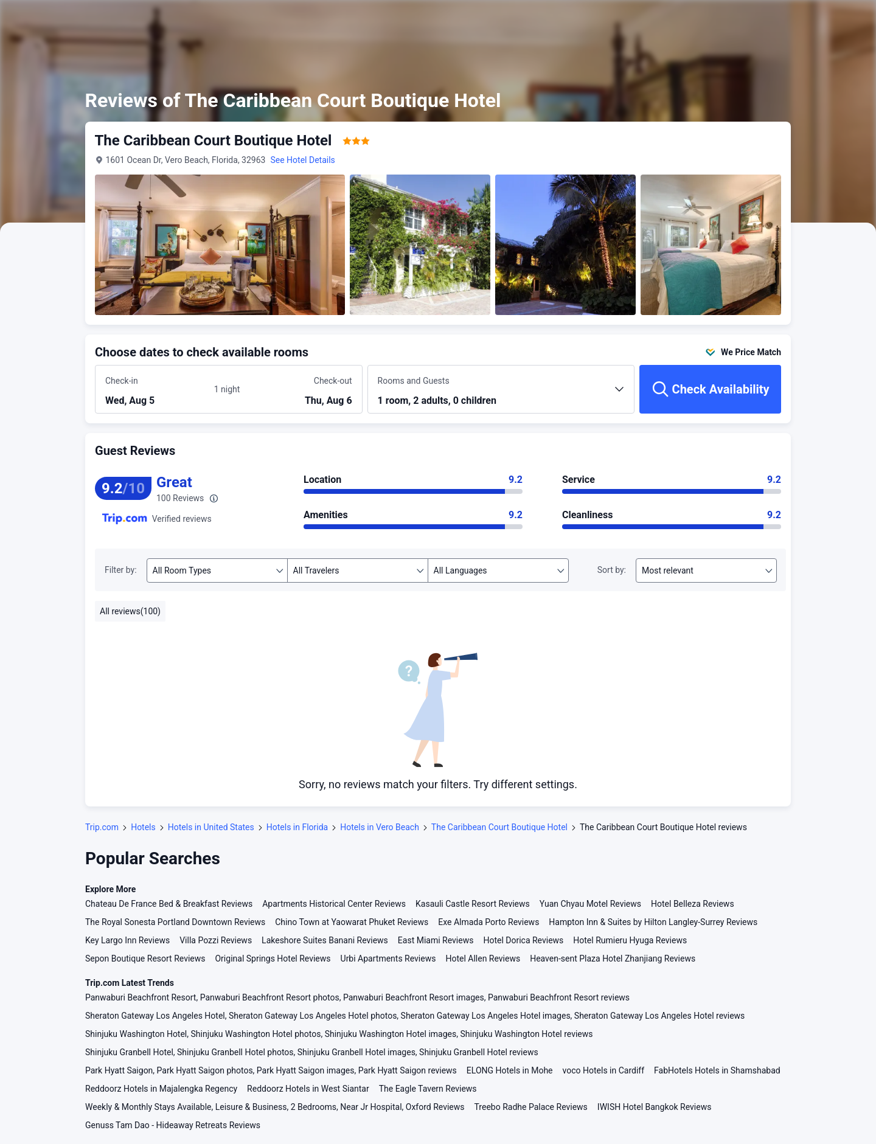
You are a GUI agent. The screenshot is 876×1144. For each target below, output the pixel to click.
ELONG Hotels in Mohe (510, 1070)
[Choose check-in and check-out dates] (155, 389)
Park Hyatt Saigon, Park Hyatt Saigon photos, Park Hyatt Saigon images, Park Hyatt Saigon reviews (271, 1070)
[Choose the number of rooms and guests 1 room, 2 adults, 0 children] (501, 394)
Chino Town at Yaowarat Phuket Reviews (351, 922)
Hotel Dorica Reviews (523, 940)
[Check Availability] (710, 389)
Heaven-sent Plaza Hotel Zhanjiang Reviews (612, 958)
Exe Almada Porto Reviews (488, 922)
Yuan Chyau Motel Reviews (590, 904)
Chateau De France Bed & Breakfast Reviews (168, 904)
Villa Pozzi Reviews (215, 940)
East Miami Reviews (436, 940)
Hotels (143, 827)
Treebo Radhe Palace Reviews (531, 1107)
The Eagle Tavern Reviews (428, 1089)
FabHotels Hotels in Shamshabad (717, 1070)
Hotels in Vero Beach (379, 827)
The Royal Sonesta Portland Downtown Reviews (175, 922)
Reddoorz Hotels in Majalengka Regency (161, 1089)
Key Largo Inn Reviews (127, 940)
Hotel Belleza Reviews (692, 904)
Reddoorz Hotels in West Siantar (308, 1089)
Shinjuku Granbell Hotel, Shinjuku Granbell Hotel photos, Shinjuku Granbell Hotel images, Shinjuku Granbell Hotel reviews (311, 1052)
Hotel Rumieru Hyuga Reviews (630, 940)
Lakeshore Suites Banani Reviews (325, 940)
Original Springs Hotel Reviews (272, 958)
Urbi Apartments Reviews (388, 958)
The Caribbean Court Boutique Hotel (499, 827)
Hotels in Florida (297, 827)
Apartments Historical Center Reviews (334, 904)
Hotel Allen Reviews (482, 958)
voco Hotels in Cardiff (604, 1070)
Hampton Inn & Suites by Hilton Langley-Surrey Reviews (653, 922)
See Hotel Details (303, 160)
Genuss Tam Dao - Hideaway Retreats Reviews (172, 1125)
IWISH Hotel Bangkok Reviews (654, 1107)
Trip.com (102, 827)
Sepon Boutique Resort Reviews (145, 958)
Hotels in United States (211, 827)
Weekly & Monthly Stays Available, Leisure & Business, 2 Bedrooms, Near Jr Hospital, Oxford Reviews (275, 1107)
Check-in (121, 381)
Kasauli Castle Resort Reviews (472, 904)
